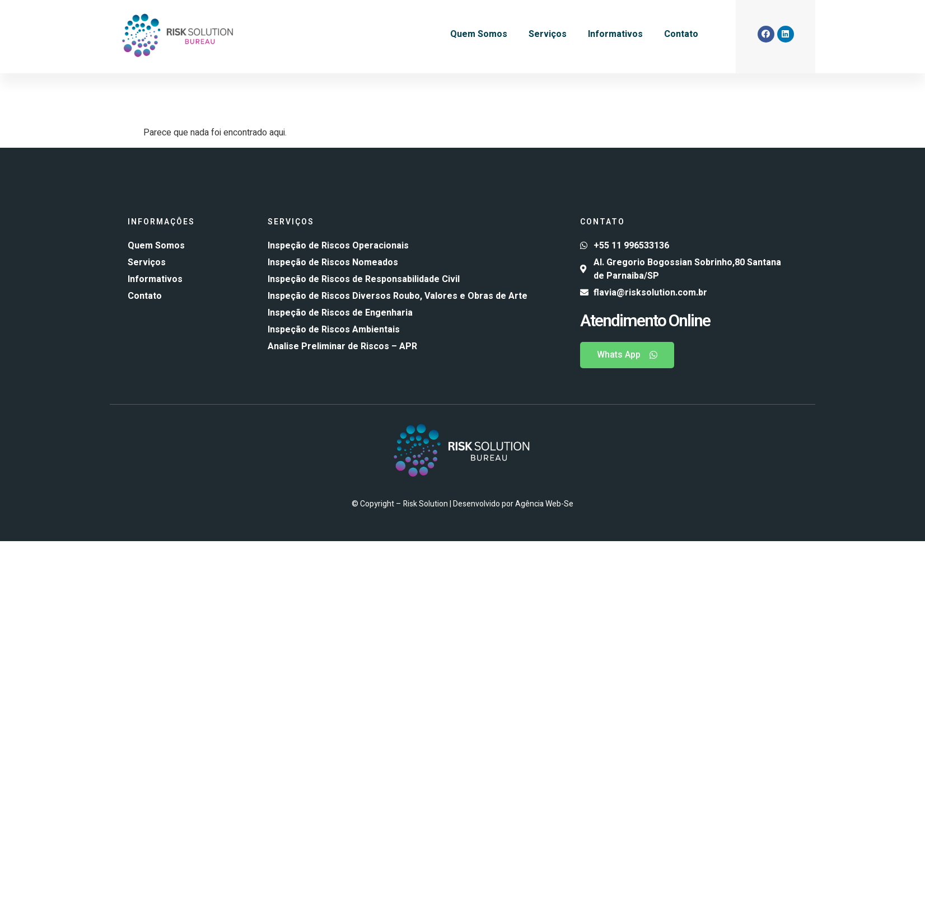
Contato (681, 34)
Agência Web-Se (544, 504)
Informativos (615, 34)
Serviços (548, 34)
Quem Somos (478, 34)
